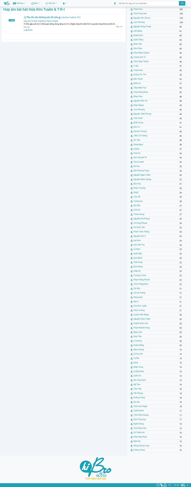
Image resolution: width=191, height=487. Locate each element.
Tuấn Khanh (137, 410)
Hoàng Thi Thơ (138, 74)
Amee (29, 30)
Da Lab (135, 402)
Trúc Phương (138, 109)
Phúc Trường (138, 310)
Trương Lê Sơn (138, 275)
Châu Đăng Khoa (139, 92)
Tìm (182, 3)
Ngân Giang (137, 424)
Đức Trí (135, 127)
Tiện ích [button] (51, 3)
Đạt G (134, 301)
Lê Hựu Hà (137, 354)
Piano (49, 21)
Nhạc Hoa (136, 96)
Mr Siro (135, 166)
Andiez (135, 149)
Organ (55, 21)
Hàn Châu (136, 48)
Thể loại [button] (18, 3)
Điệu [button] (34, 3)
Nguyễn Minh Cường (141, 179)
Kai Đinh (136, 240)
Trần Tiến (136, 389)
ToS (169, 485)
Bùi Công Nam (138, 380)
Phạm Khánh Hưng (140, 328)
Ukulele (42, 21)
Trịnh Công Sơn (139, 13)
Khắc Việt (136, 44)
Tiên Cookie (137, 162)
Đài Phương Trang (140, 170)
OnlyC (135, 192)
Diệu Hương (137, 349)
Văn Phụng (137, 393)
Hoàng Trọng (138, 397)
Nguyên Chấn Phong (141, 114)
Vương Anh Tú (138, 57)
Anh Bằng (136, 31)
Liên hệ (176, 485)
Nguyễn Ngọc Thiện (140, 175)
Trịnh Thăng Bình (139, 284)
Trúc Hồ (135, 197)
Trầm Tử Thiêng (139, 135)
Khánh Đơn (137, 35)
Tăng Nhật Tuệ (138, 88)
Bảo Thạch (137, 79)
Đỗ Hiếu (135, 205)
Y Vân (134, 66)
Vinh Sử (135, 210)
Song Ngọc (137, 144)
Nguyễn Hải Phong (140, 218)
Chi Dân (135, 288)
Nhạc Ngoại (137, 105)
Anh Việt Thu (138, 245)
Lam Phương (138, 22)
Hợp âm (27, 21)
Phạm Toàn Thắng (140, 232)
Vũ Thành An (137, 432)
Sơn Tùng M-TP (139, 157)
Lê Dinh (135, 249)
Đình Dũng (136, 266)
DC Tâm (135, 140)
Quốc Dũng (137, 39)
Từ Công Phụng (139, 223)
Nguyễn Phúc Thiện (140, 319)
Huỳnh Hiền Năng (140, 314)
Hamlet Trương (139, 131)
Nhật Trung (137, 367)
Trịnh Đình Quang (139, 415)
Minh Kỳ (135, 441)
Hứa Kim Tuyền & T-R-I (71, 17)
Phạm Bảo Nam (139, 437)
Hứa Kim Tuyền (139, 306)
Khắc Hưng (137, 122)
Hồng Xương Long (140, 445)
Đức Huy (136, 184)
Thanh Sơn (137, 70)
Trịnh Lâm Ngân (139, 406)
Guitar (34, 21)
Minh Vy (135, 83)
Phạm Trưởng (138, 188)
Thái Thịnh (137, 118)
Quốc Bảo (136, 253)
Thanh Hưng (137, 214)
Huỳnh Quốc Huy (139, 323)
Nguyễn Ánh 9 (138, 236)
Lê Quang (136, 341)
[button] (64, 3)
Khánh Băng (137, 345)
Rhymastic (137, 297)
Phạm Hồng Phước (140, 279)
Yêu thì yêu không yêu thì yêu (41, 17)
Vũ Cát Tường (138, 293)
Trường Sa (136, 201)
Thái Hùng (136, 262)
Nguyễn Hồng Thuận (141, 26)
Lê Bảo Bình (137, 371)
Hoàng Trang (138, 450)
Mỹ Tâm (135, 384)
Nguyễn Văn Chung (140, 18)
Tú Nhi (135, 358)
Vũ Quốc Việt (138, 227)
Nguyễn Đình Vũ (139, 101)
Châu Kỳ (136, 271)
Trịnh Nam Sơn (138, 428)
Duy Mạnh (136, 258)
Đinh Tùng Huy (138, 419)
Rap (28, 27)
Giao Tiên (136, 336)
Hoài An (135, 153)
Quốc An (136, 375)
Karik (134, 362)
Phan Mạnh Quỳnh (140, 53)
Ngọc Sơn (136, 332)
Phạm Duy (136, 9)
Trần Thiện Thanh (139, 61)
